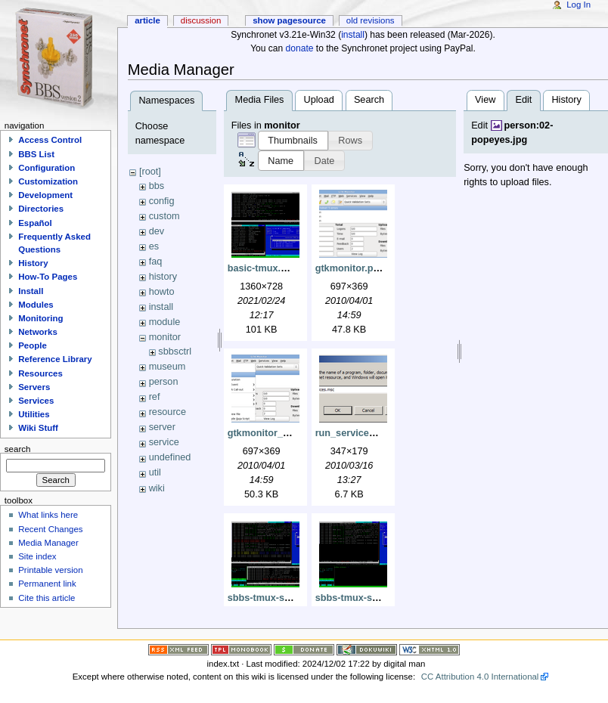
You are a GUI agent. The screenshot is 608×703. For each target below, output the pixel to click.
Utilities (33, 414)
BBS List (36, 154)
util (155, 472)
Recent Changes (50, 529)
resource (167, 412)
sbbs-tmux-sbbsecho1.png (376, 598)
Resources (40, 373)
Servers (34, 387)
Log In (578, 4)
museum (167, 366)
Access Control (50, 139)
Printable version (50, 569)
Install (30, 291)
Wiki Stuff (38, 427)
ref (154, 397)
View (485, 99)
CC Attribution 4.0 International (480, 676)
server (162, 427)
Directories (41, 208)
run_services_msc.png (367, 433)
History (566, 99)
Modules (35, 304)
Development (45, 195)
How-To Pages (47, 276)
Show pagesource (289, 20)
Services (36, 400)
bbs (156, 186)
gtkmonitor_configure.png (287, 433)
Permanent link (47, 583)
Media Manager (48, 542)
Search (369, 99)
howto (162, 291)
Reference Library (55, 359)
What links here (48, 514)
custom (164, 216)
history (163, 276)
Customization (48, 181)
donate (300, 48)
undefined (170, 457)
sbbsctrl (174, 351)
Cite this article (46, 597)
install (352, 34)
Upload (319, 99)
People (32, 345)
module (165, 322)
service (164, 442)
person (163, 381)
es (154, 246)
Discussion (201, 20)
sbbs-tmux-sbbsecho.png (286, 598)
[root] (150, 171)
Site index (37, 556)
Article (147, 20)
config (162, 201)
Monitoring (40, 318)
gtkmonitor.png (350, 268)
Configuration (46, 167)
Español (35, 223)
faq (156, 261)
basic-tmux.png (263, 268)
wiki (157, 488)
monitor (165, 337)
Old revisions (370, 20)
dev (156, 231)
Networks (37, 331)
